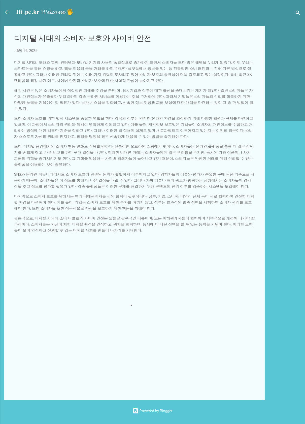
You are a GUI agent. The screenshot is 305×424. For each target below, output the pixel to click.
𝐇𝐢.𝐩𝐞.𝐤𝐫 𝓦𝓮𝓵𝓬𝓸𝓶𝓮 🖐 (45, 12)
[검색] (298, 13)
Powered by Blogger (152, 411)
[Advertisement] (287, 101)
